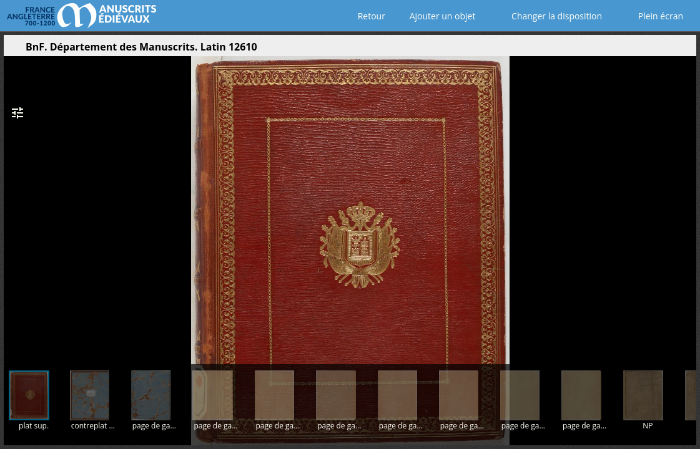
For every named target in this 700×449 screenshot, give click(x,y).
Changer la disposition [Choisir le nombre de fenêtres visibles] (548, 16)
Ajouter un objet (440, 16)
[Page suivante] (683, 205)
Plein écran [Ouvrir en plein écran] (652, 16)
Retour (368, 16)
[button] (627, 50)
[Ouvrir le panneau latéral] (13, 50)
